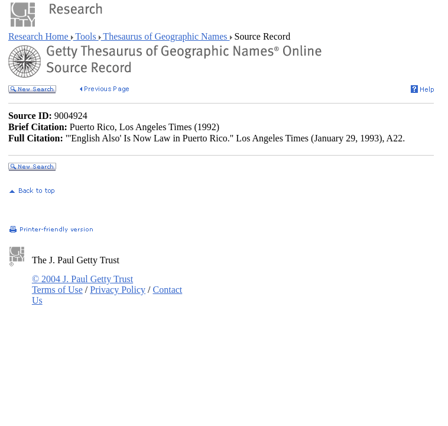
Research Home (39, 36)
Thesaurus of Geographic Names (165, 36)
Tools (86, 36)
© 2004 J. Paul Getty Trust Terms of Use (82, 284)
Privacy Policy (117, 290)
